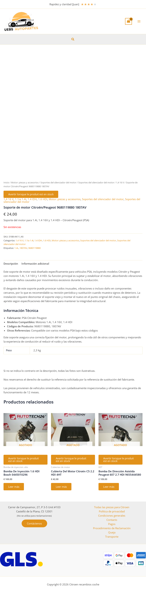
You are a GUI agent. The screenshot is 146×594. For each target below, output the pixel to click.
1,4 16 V (120, 182)
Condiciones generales (111, 515)
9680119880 (34, 248)
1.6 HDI (42, 199)
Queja (111, 532)
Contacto (111, 520)
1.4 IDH (32, 199)
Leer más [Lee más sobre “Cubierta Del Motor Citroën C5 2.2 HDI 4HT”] (61, 487)
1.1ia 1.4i (20, 199)
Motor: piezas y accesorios (25, 182)
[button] (73, 39)
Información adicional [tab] (35, 264)
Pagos (111, 524)
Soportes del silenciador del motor (58, 182)
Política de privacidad (112, 511)
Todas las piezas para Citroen (111, 507)
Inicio (6, 182)
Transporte (111, 536)
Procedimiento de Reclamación (112, 528)
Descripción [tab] (11, 264)
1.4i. (16, 248)
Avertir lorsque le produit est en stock (31, 194)
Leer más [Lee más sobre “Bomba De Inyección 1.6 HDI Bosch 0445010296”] (14, 487)
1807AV (23, 248)
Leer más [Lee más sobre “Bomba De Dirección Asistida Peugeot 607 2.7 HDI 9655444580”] (109, 487)
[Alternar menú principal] (138, 21)
